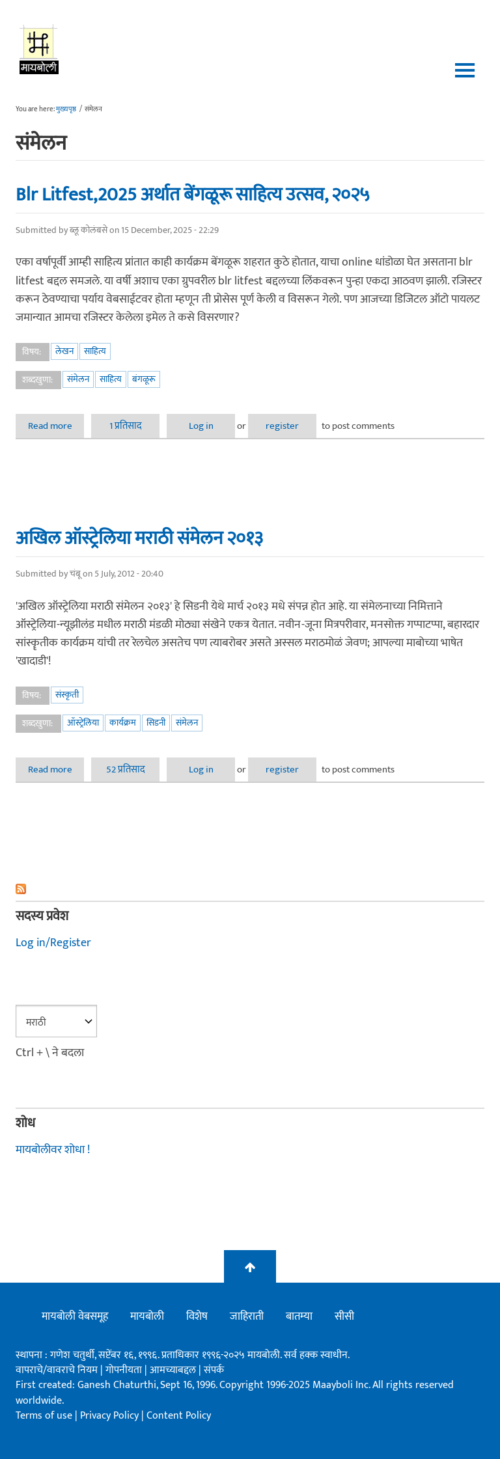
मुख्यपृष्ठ (66, 109)
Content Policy (178, 1416)
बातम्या (299, 1316)
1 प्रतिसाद (125, 426)
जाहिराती (247, 1316)
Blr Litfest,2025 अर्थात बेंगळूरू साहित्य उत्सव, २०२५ (193, 194)
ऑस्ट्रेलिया (83, 722)
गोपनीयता (125, 1370)
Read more (56, 426)
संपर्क (214, 1370)
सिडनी (155, 722)
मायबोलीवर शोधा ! (53, 1150)
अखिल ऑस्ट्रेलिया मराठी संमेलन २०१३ (139, 538)
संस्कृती (67, 694)
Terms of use (44, 1416)
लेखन (64, 351)
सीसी (344, 1316)
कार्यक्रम (122, 722)
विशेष (197, 1316)
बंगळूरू (144, 379)
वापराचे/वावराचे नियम (57, 1370)
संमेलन (78, 379)
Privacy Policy (110, 1416)
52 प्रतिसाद (125, 769)
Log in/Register (53, 943)
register (282, 426)
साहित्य (95, 351)
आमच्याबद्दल (174, 1370)
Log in (201, 426)
